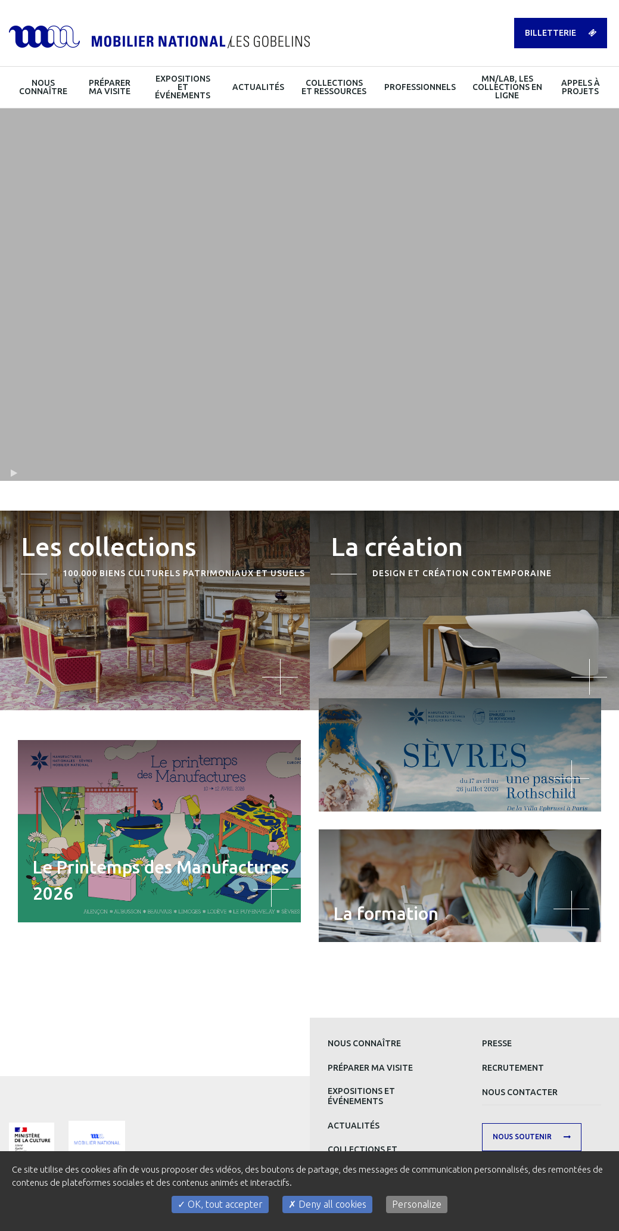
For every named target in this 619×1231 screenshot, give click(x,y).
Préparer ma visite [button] (109, 87)
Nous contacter (520, 1092)
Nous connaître (364, 1043)
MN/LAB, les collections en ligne (507, 87)
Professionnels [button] (420, 87)
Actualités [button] (258, 87)
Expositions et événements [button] (182, 87)
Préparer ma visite (370, 1068)
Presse (497, 1043)
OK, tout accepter (220, 1204)
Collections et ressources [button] (333, 87)
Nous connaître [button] (43, 87)
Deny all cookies (327, 1204)
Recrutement (513, 1068)
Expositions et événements (361, 1096)
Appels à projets (580, 87)
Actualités (354, 1125)
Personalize (416, 1204)
